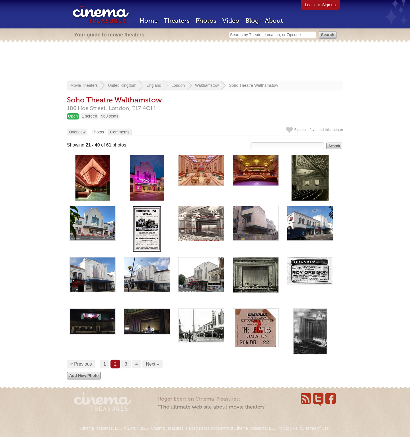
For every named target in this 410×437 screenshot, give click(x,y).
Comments (120, 132)
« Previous (81, 364)
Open (73, 116)
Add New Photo (84, 375)
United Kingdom (122, 85)
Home (149, 20)
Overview (77, 132)
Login (310, 5)
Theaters (177, 20)
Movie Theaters (84, 85)
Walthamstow (207, 85)
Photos (206, 20)
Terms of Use (317, 428)
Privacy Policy (290, 428)
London (178, 85)
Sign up (329, 5)
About (274, 20)
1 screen (89, 116)
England (154, 85)
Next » (152, 364)
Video (230, 20)
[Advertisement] (205, 62)
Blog (252, 20)
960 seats (109, 116)
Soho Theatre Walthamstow (253, 85)
